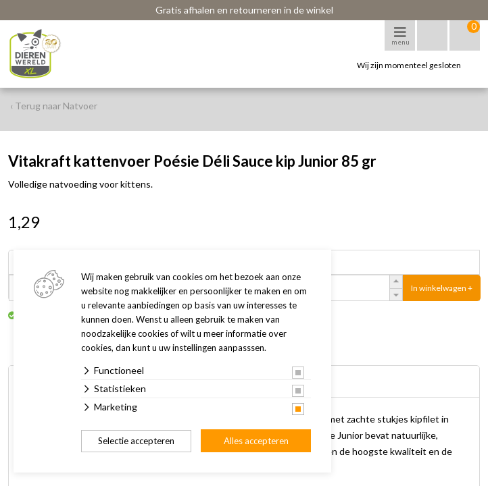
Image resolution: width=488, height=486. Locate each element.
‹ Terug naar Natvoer (53, 105)
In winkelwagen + (441, 288)
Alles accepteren (256, 440)
